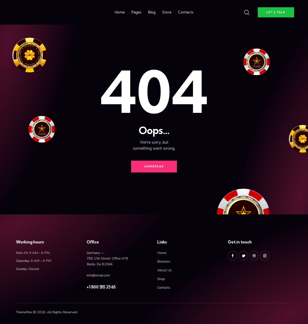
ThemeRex (24, 312)
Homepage (154, 166)
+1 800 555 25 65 (101, 287)
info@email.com (98, 275)
